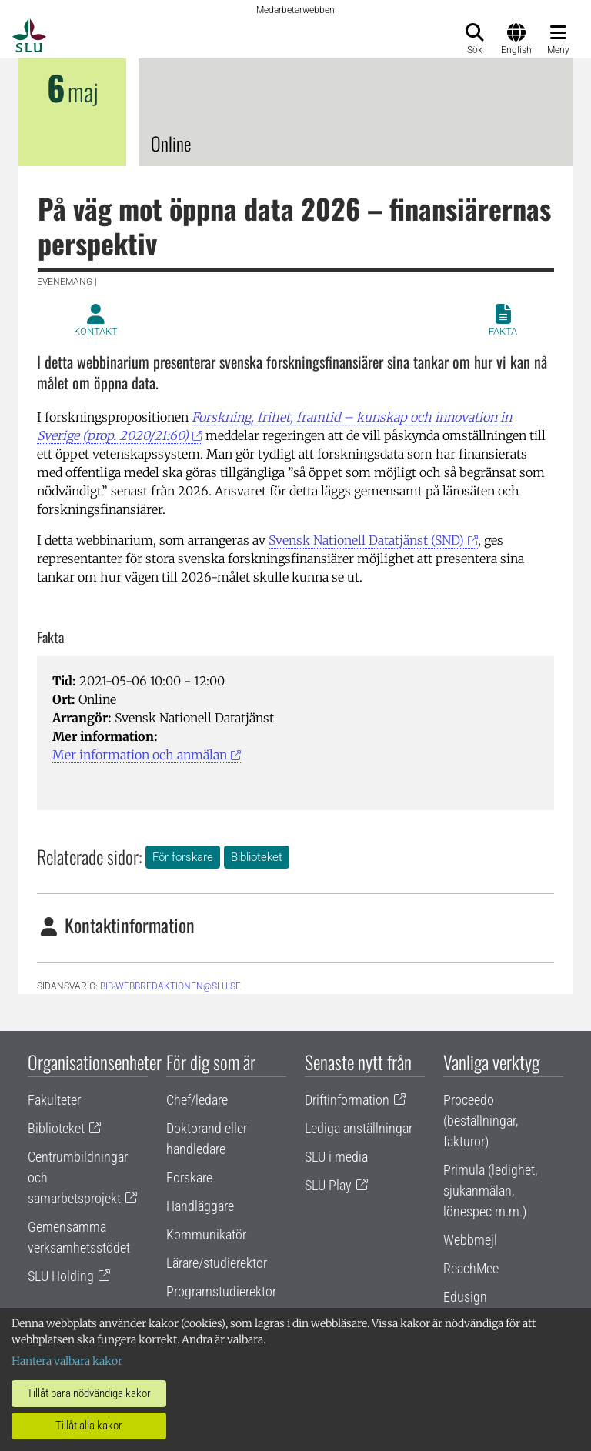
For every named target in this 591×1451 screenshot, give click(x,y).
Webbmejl (470, 1240)
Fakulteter (54, 1100)
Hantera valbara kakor (67, 1361)
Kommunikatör (206, 1234)
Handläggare (200, 1206)
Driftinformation (347, 1100)
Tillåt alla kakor (88, 1426)
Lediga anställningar (358, 1128)
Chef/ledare (197, 1100)
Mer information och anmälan (139, 754)
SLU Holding (61, 1276)
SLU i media (336, 1157)
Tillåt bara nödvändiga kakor (89, 1393)
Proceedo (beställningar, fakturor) (480, 1120)
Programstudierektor (221, 1291)
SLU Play (328, 1185)
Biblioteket (256, 857)
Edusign (465, 1297)
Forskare (189, 1177)
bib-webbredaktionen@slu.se (170, 986)
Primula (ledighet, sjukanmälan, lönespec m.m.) (490, 1190)
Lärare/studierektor (216, 1263)
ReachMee (471, 1268)
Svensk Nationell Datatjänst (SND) (366, 540)
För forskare (182, 857)
